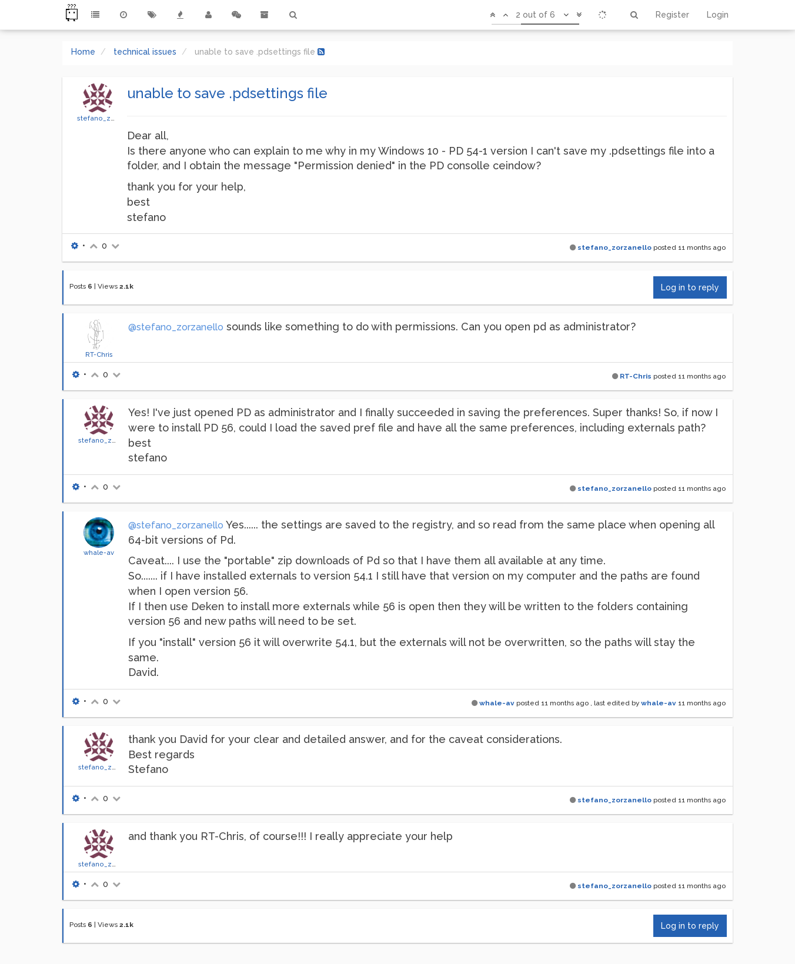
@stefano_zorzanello (175, 327)
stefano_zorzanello (110, 118)
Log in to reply (690, 287)
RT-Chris (99, 354)
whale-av (98, 552)
